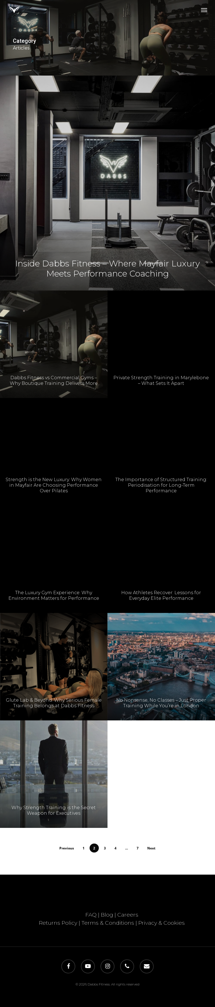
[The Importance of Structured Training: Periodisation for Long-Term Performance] (161, 454)
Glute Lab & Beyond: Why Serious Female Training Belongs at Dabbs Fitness (54, 704)
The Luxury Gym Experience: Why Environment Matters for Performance (53, 596)
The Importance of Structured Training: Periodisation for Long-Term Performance (161, 488)
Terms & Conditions (107, 923)
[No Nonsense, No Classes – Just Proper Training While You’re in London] (161, 669)
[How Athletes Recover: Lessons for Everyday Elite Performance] (161, 562)
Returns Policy (58, 923)
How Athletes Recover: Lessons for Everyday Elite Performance (161, 598)
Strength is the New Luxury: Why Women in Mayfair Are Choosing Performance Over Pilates (54, 486)
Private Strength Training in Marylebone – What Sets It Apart (161, 383)
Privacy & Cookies (161, 923)
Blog (107, 915)
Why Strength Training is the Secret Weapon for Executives (53, 811)
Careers (127, 915)
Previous (66, 848)
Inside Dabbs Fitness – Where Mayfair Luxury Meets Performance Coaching (107, 269)
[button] (204, 10)
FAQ (91, 915)
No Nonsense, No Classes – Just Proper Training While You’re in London (161, 705)
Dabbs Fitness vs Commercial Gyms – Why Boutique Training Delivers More (54, 381)
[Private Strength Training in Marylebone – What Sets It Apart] (161, 347)
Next (151, 848)
